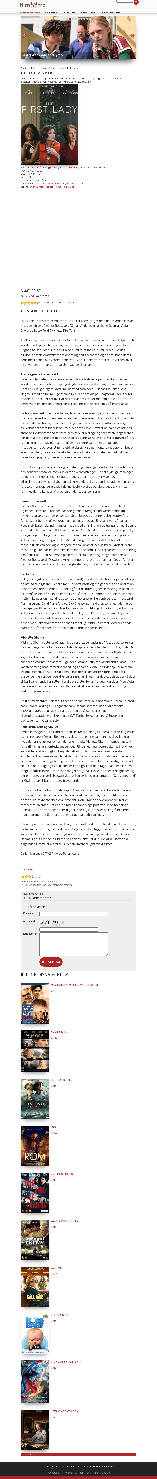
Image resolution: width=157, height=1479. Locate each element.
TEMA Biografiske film (79, 167)
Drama (62, 167)
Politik (65, 186)
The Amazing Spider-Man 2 (66, 1362)
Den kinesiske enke (61, 1080)
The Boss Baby (59, 1315)
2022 (39, 170)
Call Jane (56, 1268)
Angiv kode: (30, 921)
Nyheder (51, 12)
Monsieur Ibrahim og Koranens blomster (75, 984)
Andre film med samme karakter (60, 302)
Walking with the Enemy (65, 1221)
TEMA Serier (98, 167)
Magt (41, 186)
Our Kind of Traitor (62, 1174)
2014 (53, 1368)
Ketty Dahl (29, 296)
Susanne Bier (39, 180)
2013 (53, 1227)
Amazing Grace (59, 1031)
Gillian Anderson (74, 183)
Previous (24, 35)
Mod (72, 186)
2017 (53, 1086)
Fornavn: (28, 913)
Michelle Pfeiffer (56, 183)
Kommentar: (30, 933)
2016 (53, 1180)
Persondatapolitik (106, 1466)
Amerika (33, 186)
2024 (54, 1133)
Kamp (58, 186)
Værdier (50, 186)
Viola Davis (41, 183)
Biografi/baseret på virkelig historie (39, 167)
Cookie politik (88, 1466)
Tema (83, 12)
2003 (54, 991)
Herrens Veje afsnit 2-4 (64, 1411)
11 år (31, 177)
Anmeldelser (30, 12)
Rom (53, 1127)
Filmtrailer (111, 12)
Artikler (68, 12)
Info (94, 12)
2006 (54, 1038)
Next (132, 35)
